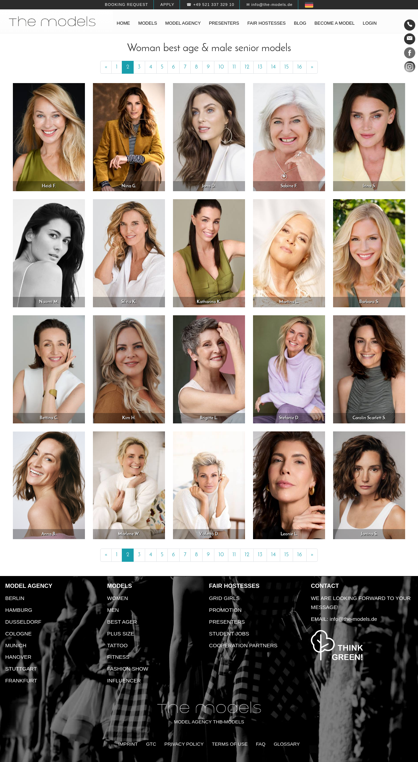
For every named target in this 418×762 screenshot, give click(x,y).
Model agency (183, 23)
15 (286, 67)
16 (299, 67)
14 (273, 67)
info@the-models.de (353, 619)
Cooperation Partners (243, 645)
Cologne (18, 634)
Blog (300, 23)
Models (147, 23)
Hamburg (18, 610)
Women (117, 598)
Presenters (224, 23)
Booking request (126, 4)
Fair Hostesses (234, 586)
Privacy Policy (184, 744)
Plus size (120, 634)
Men (113, 610)
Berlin (14, 598)
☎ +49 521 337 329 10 (210, 4)
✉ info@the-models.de (269, 4)
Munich (15, 645)
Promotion (225, 610)
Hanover (18, 657)
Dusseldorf (23, 622)
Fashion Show (127, 669)
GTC (151, 744)
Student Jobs (229, 634)
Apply (167, 4)
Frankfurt (21, 680)
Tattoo (117, 645)
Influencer (124, 680)
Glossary (287, 744)
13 (260, 67)
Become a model (335, 23)
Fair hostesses (266, 23)
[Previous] (106, 67)
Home (123, 23)
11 (234, 67)
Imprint (128, 744)
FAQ (260, 744)
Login (370, 23)
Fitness (118, 657)
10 (221, 67)
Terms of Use (230, 744)
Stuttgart (21, 669)
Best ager (122, 622)
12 (247, 67)
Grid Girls (224, 598)
